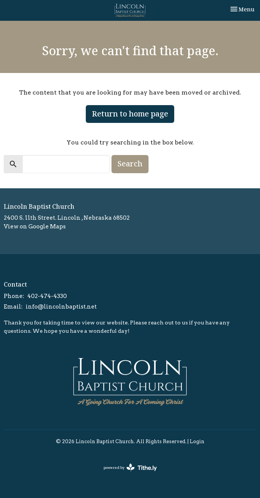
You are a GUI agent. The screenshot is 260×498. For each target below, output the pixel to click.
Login (197, 441)
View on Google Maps (35, 226)
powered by (130, 467)
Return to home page (130, 114)
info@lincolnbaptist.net (61, 306)
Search (130, 163)
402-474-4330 (47, 296)
